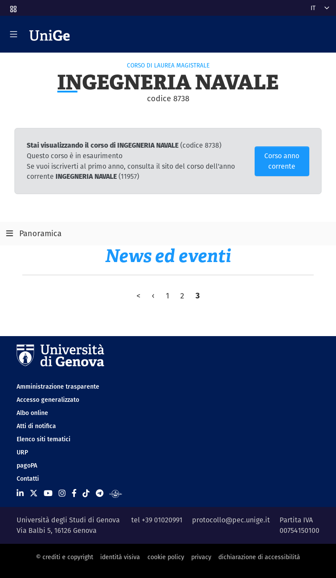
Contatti (28, 478)
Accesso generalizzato (48, 399)
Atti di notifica (36, 426)
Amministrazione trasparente (58, 386)
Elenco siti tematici (43, 439)
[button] (13, 6)
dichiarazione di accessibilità (259, 557)
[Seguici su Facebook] (74, 493)
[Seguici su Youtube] (48, 493)
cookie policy (165, 557)
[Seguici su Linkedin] (20, 493)
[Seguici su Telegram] (99, 493)
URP (22, 452)
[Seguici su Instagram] (62, 493)
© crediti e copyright (64, 557)
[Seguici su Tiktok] (86, 493)
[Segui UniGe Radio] (115, 493)
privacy (201, 557)
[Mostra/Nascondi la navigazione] (13, 34)
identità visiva (120, 557)
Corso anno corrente (281, 161)
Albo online (32, 412)
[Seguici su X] (34, 493)
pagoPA (27, 465)
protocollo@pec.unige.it (231, 520)
